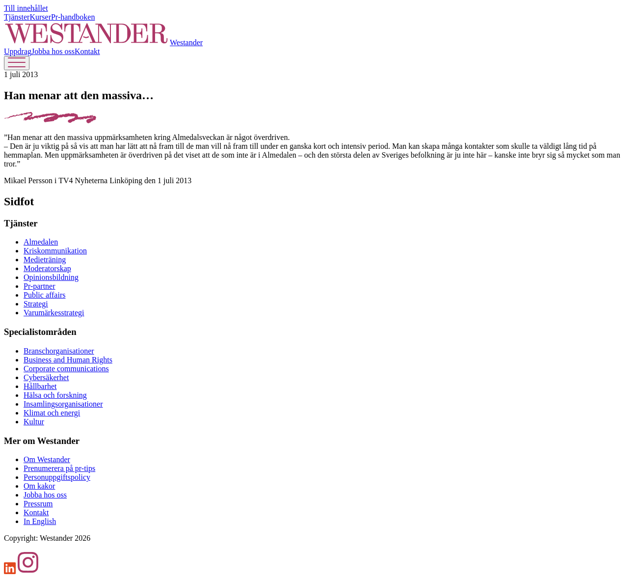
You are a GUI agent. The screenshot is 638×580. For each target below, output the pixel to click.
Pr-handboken (73, 17)
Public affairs (44, 295)
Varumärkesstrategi (54, 312)
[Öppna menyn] (16, 63)
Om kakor (39, 486)
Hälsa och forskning (55, 395)
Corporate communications (66, 368)
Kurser (40, 17)
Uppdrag (17, 51)
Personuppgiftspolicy (57, 477)
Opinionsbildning (51, 277)
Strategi (36, 304)
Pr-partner (39, 286)
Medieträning (45, 259)
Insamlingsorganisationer (63, 404)
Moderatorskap (47, 268)
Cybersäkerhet (46, 377)
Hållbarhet (40, 386)
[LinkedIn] (10, 571)
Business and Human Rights (68, 360)
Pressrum (38, 503)
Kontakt (87, 51)
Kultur (34, 421)
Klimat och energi (52, 413)
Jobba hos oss (53, 51)
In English (40, 521)
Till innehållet (26, 8)
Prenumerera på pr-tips (59, 468)
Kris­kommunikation (55, 251)
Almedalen (41, 242)
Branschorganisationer (59, 351)
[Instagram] (28, 571)
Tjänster (16, 17)
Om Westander (47, 459)
